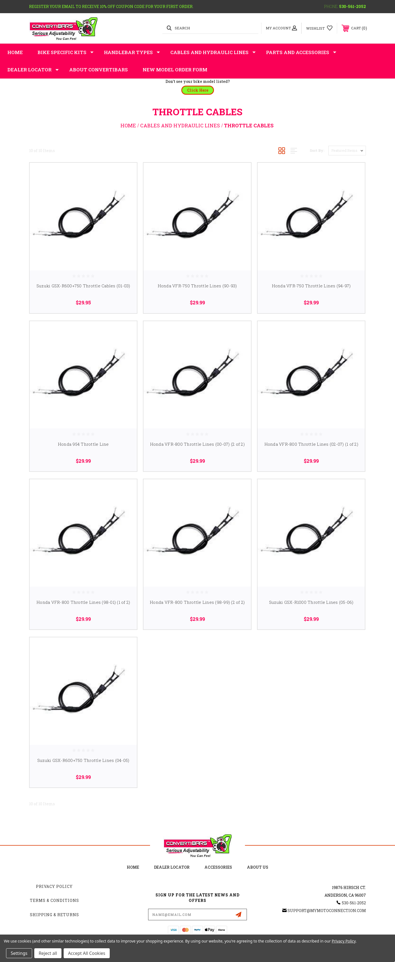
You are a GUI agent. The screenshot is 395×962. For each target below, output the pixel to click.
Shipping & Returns (54, 914)
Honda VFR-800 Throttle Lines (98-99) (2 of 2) (197, 602)
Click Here (197, 90)
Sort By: (317, 150)
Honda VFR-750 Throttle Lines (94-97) (311, 285)
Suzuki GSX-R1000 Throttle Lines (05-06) (311, 602)
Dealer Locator (33, 69)
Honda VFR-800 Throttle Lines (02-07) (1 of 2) (311, 444)
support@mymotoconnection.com (326, 910)
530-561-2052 (352, 6)
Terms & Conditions (54, 900)
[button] (197, 90)
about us (257, 867)
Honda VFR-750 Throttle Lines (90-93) (197, 285)
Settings (19, 953)
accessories (218, 867)
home (133, 867)
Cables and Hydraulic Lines (213, 52)
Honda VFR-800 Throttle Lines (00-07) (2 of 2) (197, 444)
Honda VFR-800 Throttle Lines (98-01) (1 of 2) (83, 602)
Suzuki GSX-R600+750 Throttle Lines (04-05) (83, 760)
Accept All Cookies (86, 953)
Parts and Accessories (301, 52)
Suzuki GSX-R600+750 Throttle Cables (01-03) (83, 285)
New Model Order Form (175, 69)
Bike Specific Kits (66, 52)
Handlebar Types (132, 52)
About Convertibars (98, 69)
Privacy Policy (54, 886)
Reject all (48, 953)
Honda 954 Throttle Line (83, 444)
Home (15, 52)
